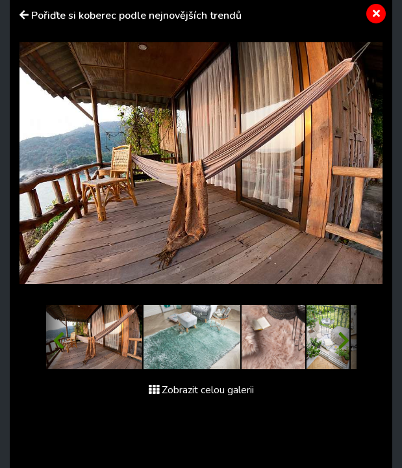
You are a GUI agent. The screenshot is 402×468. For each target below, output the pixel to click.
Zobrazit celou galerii (201, 390)
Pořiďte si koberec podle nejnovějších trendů (136, 15)
